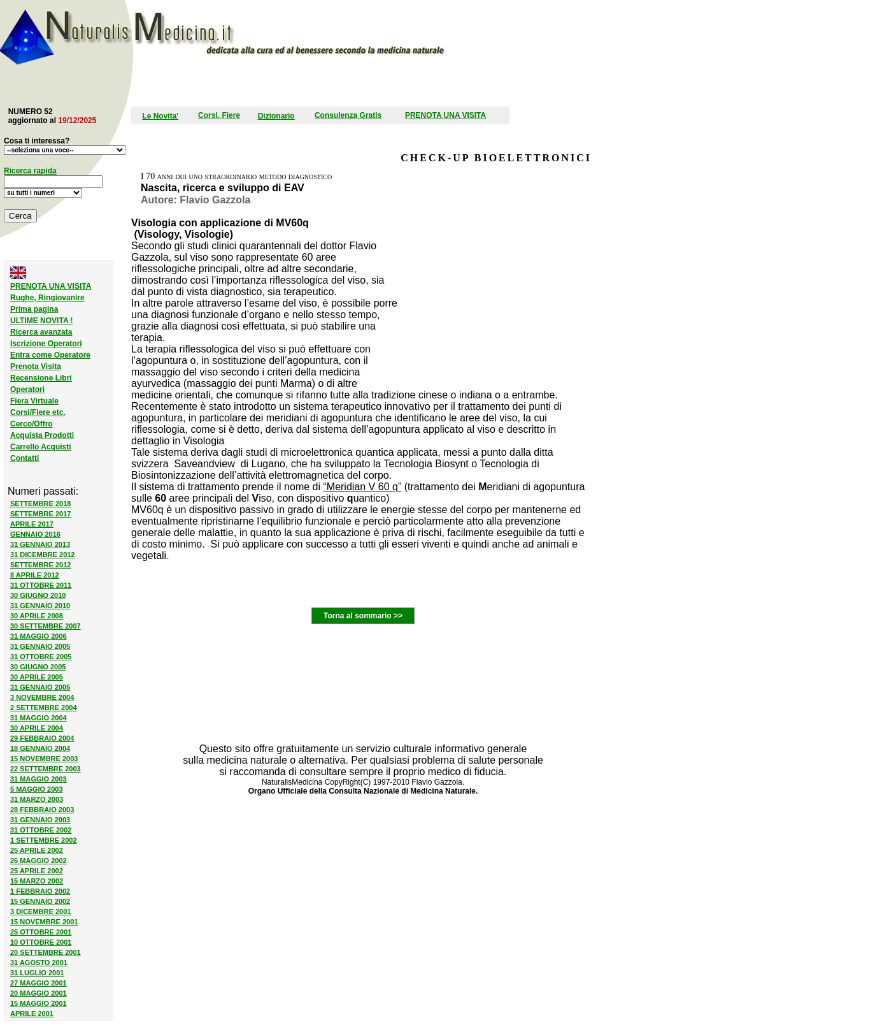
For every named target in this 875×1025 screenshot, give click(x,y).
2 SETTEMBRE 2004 (43, 707)
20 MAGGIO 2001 (38, 993)
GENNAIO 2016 (35, 534)
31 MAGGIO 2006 (38, 636)
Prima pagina (34, 309)
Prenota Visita (35, 366)
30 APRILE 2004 (36, 728)
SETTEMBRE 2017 (40, 514)
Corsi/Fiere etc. (38, 412)
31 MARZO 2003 (36, 799)
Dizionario (276, 116)
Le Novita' (160, 116)
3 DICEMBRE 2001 (40, 911)
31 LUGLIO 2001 (37, 973)
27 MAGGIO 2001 (38, 983)
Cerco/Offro (31, 423)
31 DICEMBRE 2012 (42, 554)
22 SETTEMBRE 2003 (45, 769)
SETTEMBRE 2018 (40, 503)
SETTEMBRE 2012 (40, 565)
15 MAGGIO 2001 (38, 1003)
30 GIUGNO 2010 (38, 595)
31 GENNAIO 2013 (40, 544)
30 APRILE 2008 (36, 616)
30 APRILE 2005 (36, 677)
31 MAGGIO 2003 (38, 779)
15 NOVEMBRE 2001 (44, 922)
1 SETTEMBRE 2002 (43, 840)
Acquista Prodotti (42, 435)
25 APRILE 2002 (36, 850)
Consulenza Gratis (348, 115)
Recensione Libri (41, 378)
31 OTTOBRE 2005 (40, 656)
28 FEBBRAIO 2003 (42, 809)
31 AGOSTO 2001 (39, 962)
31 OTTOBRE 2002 (40, 830)
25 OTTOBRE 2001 (40, 932)
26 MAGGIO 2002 (38, 860)
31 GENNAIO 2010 (40, 605)
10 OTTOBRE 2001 (40, 942)
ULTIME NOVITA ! (41, 320)
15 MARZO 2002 (36, 881)
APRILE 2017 (31, 524)
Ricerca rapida (30, 170)
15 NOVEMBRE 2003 (44, 758)
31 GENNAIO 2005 (40, 646)
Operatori (27, 389)
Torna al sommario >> (363, 615)
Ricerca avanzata (41, 332)
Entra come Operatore (50, 355)
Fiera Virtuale (34, 400)
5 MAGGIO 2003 (36, 789)
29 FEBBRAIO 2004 (42, 738)
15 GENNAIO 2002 (40, 901)
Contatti (24, 458)
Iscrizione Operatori (46, 343)
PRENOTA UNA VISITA (445, 115)
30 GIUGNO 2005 (38, 667)
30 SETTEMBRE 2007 (45, 626)
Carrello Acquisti (40, 446)
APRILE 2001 (31, 1013)
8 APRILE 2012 (34, 575)
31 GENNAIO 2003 (40, 820)
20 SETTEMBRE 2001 (45, 952)
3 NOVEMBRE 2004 (42, 697)
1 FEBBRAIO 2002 (40, 891)
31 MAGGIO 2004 (38, 718)
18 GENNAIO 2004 (40, 748)
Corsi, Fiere (219, 115)
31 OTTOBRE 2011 (40, 585)
